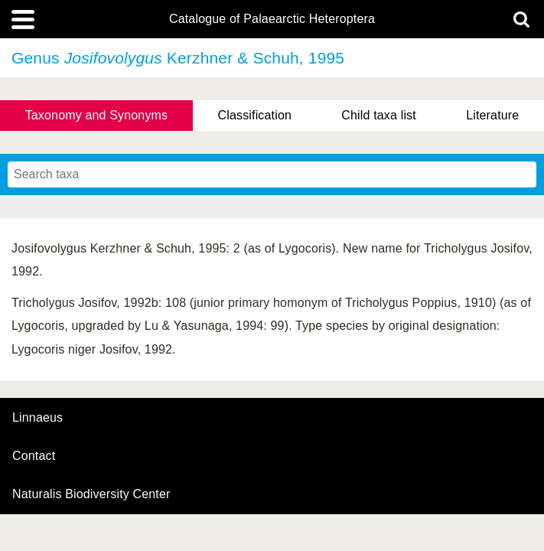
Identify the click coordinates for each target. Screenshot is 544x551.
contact (33, 455)
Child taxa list (378, 115)
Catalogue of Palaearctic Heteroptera (272, 19)
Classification (255, 115)
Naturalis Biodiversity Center (91, 494)
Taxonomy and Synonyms (96, 115)
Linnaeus (37, 418)
